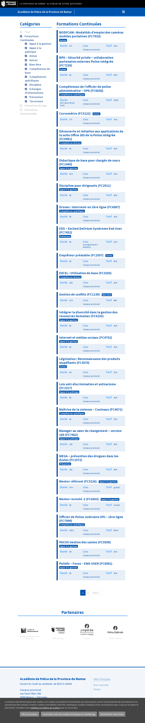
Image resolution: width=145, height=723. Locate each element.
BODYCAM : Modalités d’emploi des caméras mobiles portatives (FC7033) (91, 34)
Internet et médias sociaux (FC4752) (85, 337)
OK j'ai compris (29, 714)
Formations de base (36, 105)
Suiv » (96, 593)
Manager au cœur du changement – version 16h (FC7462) (90, 433)
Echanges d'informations (34, 90)
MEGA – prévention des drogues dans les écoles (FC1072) (88, 458)
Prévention (36, 97)
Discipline (35, 84)
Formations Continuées (29, 38)
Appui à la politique (33, 49)
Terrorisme (36, 101)
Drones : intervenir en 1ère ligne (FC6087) (89, 207)
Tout (27, 32)
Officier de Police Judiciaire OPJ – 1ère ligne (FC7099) (91, 519)
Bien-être (35, 64)
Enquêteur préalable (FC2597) (81, 255)
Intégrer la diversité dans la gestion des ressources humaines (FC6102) (88, 314)
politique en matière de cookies (45, 707)
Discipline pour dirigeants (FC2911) (85, 185)
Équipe (96, 689)
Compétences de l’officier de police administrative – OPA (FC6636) (85, 88)
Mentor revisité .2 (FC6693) (79, 499)
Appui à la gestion (40, 43)
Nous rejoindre (101, 684)
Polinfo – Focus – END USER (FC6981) (85, 563)
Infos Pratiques (101, 679)
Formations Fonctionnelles (29, 111)
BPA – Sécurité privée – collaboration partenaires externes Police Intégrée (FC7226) (86, 61)
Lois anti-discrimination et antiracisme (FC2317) (87, 386)
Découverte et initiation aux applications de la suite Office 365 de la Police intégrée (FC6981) (91, 135)
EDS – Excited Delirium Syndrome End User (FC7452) (90, 230)
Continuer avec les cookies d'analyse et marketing (69, 714)
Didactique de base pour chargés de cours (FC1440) (89, 162)
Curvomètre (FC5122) (75, 113)
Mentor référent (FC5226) (78, 481)
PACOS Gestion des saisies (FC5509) (85, 542)
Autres (33, 60)
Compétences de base (70, 143)
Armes (33, 56)
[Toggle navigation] (123, 12)
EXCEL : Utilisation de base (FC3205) (85, 273)
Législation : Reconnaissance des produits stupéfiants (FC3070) (89, 361)
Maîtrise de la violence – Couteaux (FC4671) (91, 409)
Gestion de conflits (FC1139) (79, 294)
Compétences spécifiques (35, 78)
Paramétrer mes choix (112, 714)
